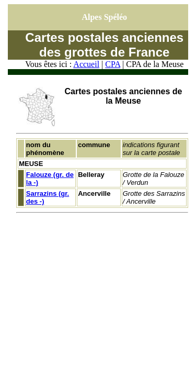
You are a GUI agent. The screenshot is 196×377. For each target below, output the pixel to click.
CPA (112, 64)
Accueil (86, 64)
